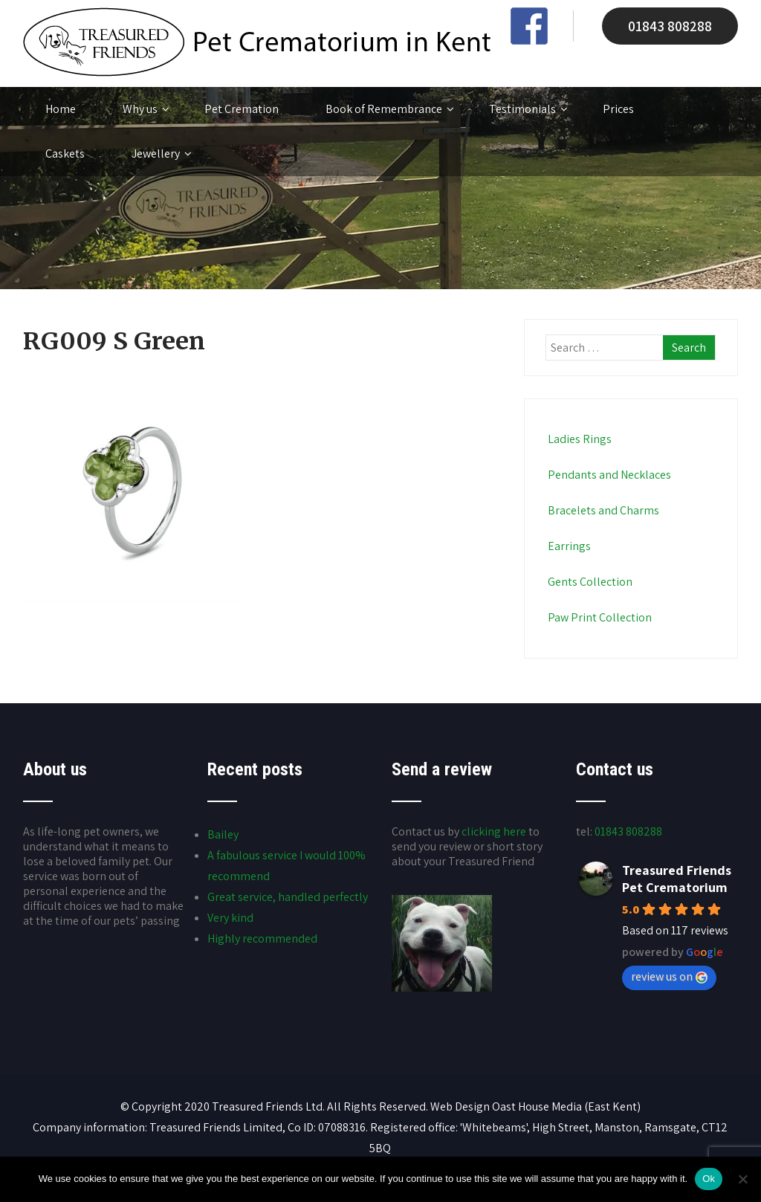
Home (60, 109)
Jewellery (162, 154)
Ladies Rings (578, 439)
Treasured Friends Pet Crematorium (676, 879)
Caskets (65, 153)
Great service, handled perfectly (287, 897)
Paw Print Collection (598, 617)
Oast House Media (537, 1106)
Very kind (230, 917)
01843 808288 (670, 26)
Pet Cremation (241, 109)
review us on (669, 976)
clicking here (494, 831)
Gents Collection (588, 581)
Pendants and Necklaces (608, 474)
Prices (618, 109)
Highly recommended (262, 938)
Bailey (223, 834)
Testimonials (528, 109)
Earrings (568, 546)
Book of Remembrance (390, 109)
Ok (708, 1178)
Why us (146, 109)
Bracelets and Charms (602, 510)
